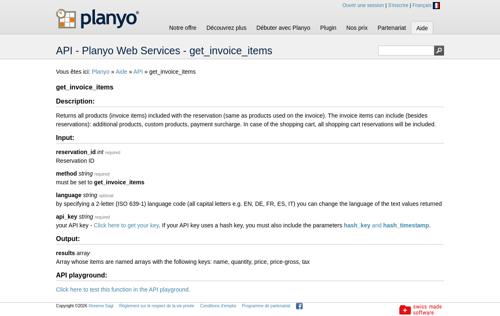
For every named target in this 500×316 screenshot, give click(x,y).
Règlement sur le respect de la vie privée (156, 306)
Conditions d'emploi (218, 306)
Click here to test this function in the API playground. (123, 289)
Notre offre (183, 27)
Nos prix (356, 27)
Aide (422, 28)
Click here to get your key (126, 225)
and (386, 225)
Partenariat (392, 27)
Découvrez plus (226, 27)
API (138, 71)
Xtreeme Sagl (101, 306)
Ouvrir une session (363, 5)
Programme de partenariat (266, 306)
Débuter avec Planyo (283, 27)
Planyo (100, 71)
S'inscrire (398, 5)
